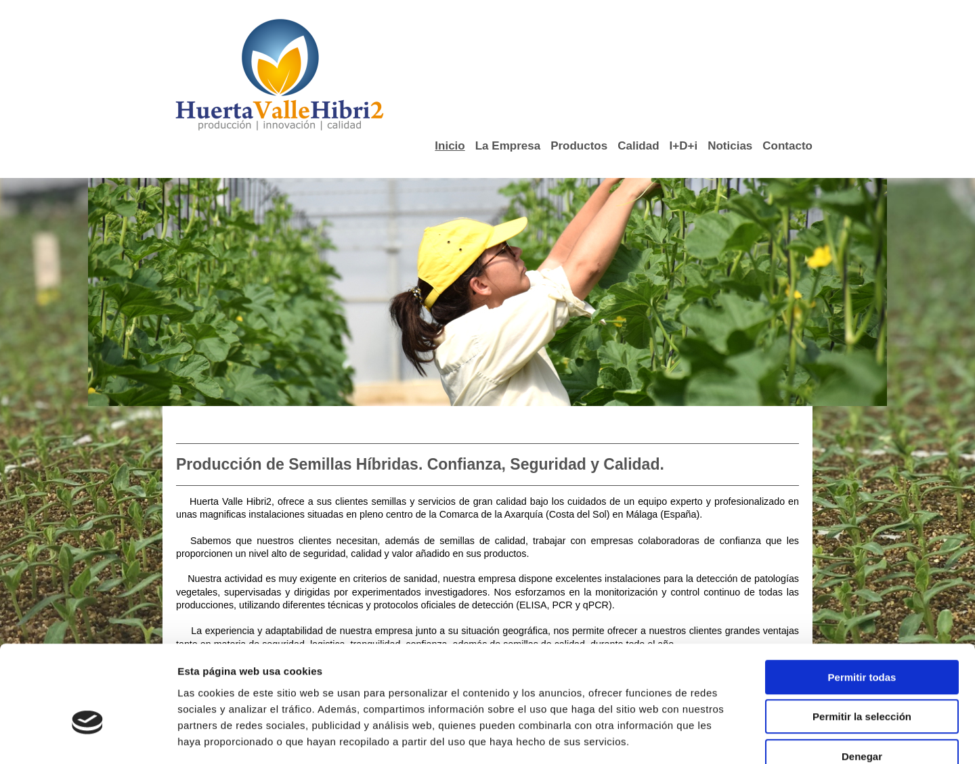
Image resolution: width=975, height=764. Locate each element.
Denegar (862, 677)
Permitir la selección (861, 638)
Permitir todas (862, 598)
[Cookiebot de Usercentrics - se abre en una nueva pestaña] (87, 737)
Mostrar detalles (727, 737)
